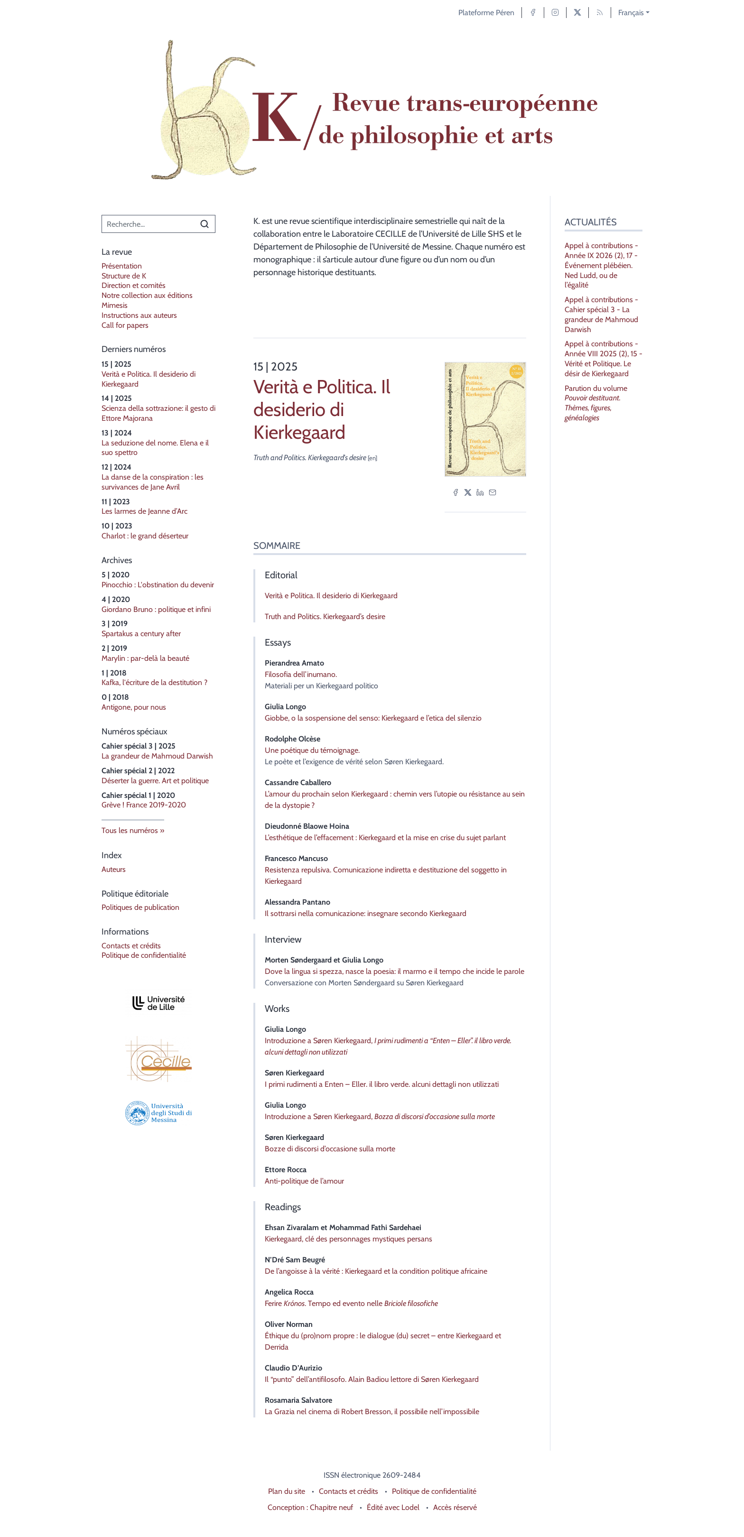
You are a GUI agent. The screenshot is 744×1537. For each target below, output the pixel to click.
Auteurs (114, 869)
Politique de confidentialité (144, 955)
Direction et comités (134, 285)
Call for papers (125, 325)
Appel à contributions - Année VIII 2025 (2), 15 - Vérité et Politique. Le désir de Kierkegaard (603, 358)
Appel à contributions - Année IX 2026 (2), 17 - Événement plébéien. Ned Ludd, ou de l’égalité (601, 265)
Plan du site (286, 1491)
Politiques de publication (140, 907)
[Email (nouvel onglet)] (492, 492)
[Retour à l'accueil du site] (372, 110)
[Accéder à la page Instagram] (555, 12)
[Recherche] (148, 223)
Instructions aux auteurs (139, 315)
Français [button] (631, 12)
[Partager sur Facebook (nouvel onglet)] (455, 492)
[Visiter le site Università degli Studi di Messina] (158, 1113)
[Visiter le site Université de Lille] (158, 1003)
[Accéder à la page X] (577, 12)
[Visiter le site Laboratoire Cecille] (158, 1059)
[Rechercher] (204, 223)
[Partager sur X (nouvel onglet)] (468, 492)
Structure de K (124, 275)
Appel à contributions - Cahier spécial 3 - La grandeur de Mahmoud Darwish (601, 314)
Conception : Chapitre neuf (310, 1507)
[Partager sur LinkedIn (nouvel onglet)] (480, 492)
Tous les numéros (130, 830)
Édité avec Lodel (393, 1507)
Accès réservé (455, 1507)
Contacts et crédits (131, 945)
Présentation (122, 265)
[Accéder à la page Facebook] (533, 12)
